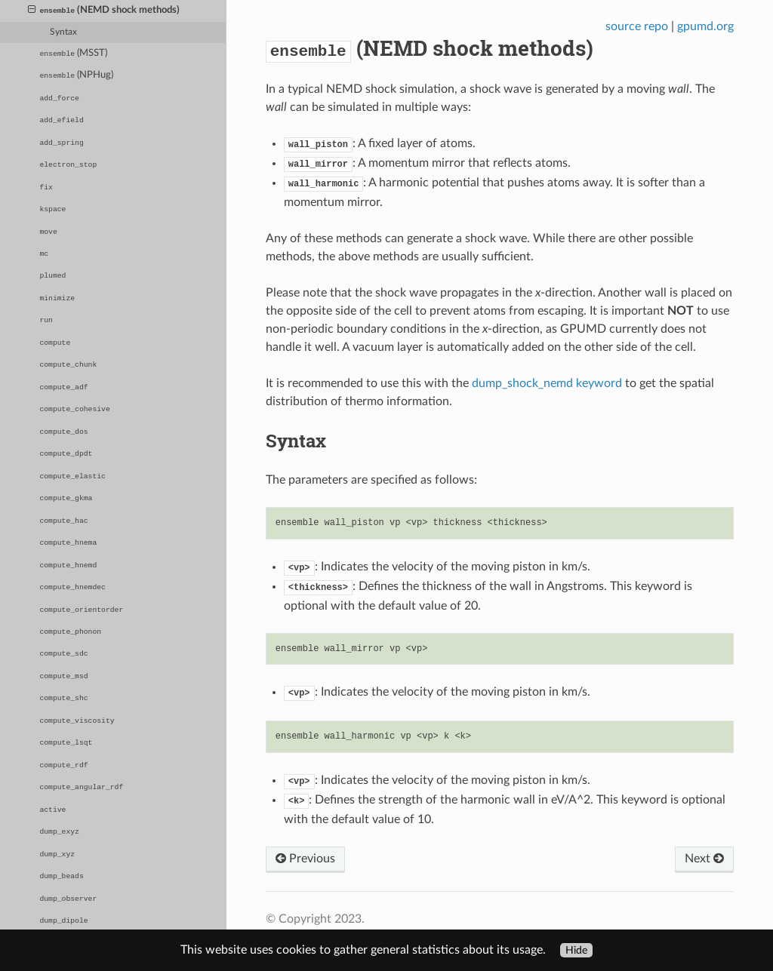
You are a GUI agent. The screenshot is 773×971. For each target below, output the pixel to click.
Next (704, 859)
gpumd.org (705, 26)
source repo (636, 26)
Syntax (63, 32)
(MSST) (73, 53)
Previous (305, 859)
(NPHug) (76, 75)
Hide (576, 950)
